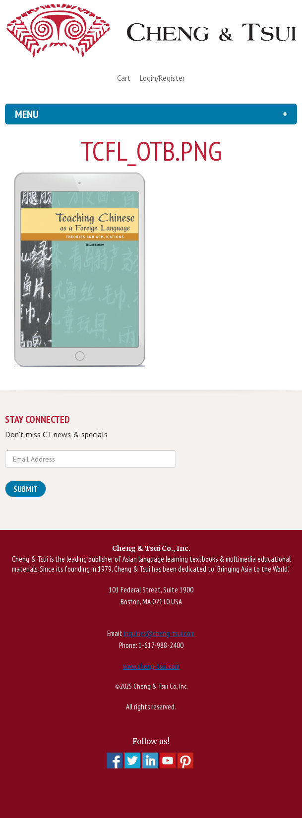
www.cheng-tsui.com (151, 666)
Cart (123, 78)
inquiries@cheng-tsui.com (159, 633)
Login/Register (162, 78)
